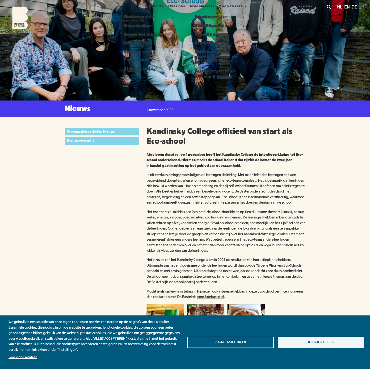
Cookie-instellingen (230, 342)
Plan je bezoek (121, 6)
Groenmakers (210, 6)
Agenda (153, 6)
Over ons (179, 6)
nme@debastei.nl (210, 297)
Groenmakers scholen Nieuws (91, 131)
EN (347, 7)
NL (339, 7)
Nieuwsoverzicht (80, 140)
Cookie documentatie (22, 357)
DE (354, 7)
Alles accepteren (320, 342)
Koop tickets (243, 6)
